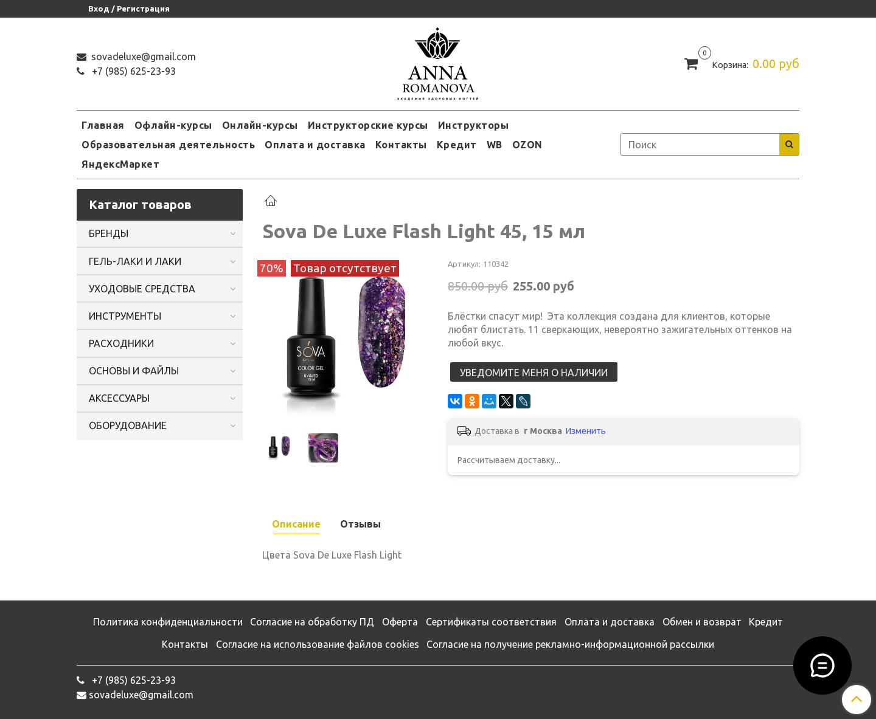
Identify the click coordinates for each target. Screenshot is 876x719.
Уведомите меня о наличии (534, 372)
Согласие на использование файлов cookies (317, 644)
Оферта (400, 621)
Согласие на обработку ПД (312, 621)
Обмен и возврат (702, 621)
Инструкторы (473, 125)
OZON (527, 144)
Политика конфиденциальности (168, 621)
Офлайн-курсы (173, 125)
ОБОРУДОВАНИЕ (128, 425)
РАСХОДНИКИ (121, 343)
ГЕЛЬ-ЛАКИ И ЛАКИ (135, 261)
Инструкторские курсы (368, 125)
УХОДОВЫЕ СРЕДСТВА (142, 288)
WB (494, 144)
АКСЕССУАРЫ (119, 398)
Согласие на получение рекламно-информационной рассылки (570, 644)
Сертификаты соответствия (491, 621)
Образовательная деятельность (168, 144)
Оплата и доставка (315, 144)
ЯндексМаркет (120, 164)
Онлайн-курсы (260, 125)
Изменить (586, 431)
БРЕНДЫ (108, 233)
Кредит (457, 144)
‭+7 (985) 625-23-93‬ (132, 71)
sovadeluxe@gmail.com (142, 56)
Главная (103, 125)
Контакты (401, 144)
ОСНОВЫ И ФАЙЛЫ (134, 370)
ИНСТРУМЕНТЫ (125, 316)
